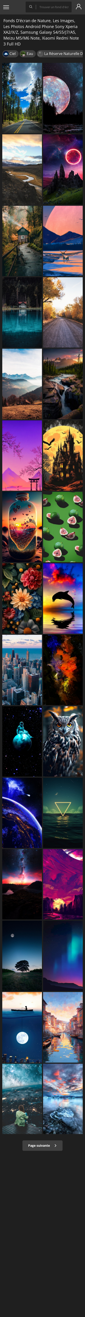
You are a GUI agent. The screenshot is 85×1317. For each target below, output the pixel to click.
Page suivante (42, 1145)
